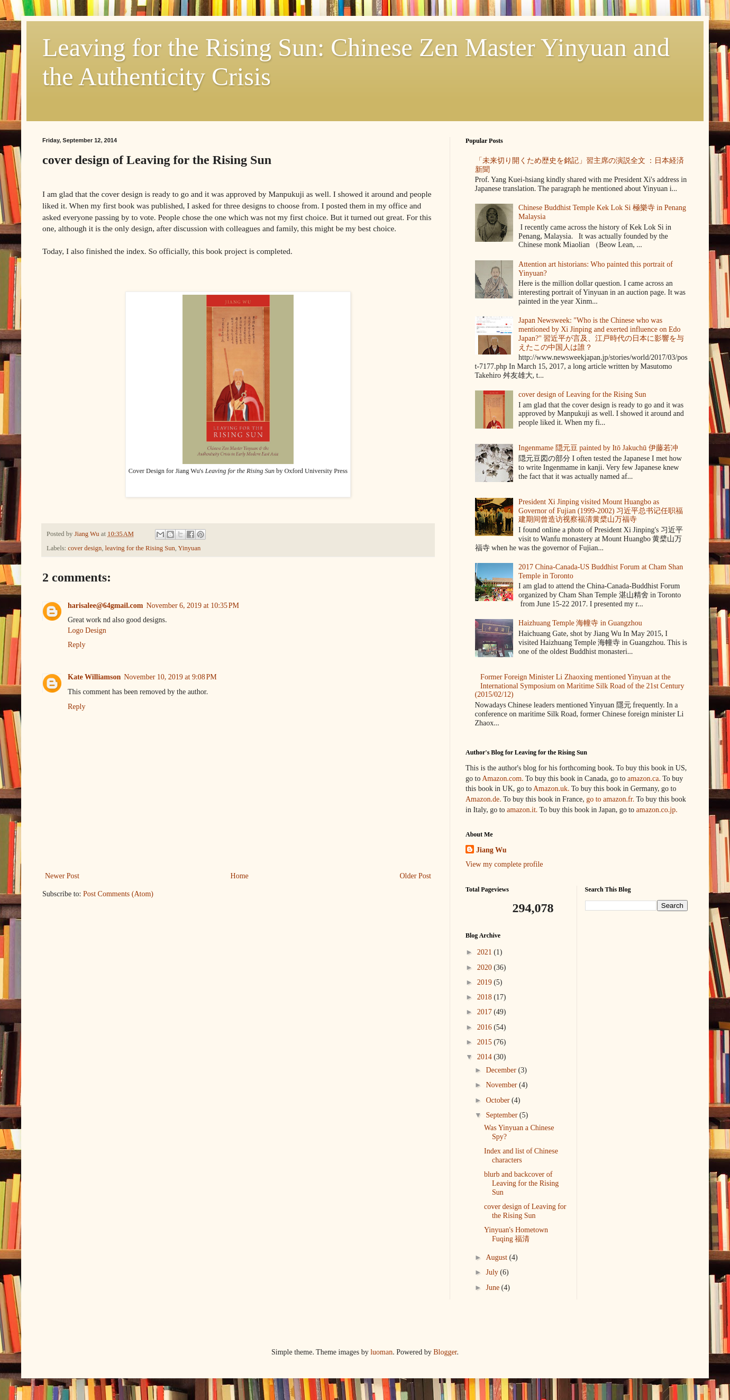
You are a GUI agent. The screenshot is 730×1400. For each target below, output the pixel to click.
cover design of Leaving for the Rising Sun (582, 394)
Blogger (445, 1352)
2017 (485, 1012)
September (502, 1115)
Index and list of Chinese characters (521, 1155)
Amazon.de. (483, 799)
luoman (381, 1352)
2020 (485, 967)
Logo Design (87, 630)
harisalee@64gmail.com (105, 606)
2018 (485, 997)
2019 (485, 982)
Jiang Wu (491, 850)
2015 (485, 1042)
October (499, 1100)
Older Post (416, 876)
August (497, 1257)
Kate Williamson (94, 677)
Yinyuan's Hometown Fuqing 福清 (516, 1234)
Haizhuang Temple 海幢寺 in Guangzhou (580, 623)
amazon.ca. (644, 779)
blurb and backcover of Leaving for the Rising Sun (521, 1183)
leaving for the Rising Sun (140, 548)
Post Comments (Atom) (118, 894)
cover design (85, 548)
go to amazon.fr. (610, 799)
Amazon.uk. (551, 789)
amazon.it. (522, 810)
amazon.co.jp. (657, 810)
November (502, 1085)
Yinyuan (189, 548)
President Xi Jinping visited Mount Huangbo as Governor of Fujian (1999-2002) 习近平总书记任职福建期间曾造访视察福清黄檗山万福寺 (600, 511)
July (493, 1272)
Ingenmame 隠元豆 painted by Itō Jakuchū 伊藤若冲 (598, 448)
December (502, 1070)
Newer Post (62, 876)
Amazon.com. (503, 779)
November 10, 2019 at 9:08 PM (170, 677)
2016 (485, 1027)
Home (240, 876)
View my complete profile (504, 864)
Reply (76, 645)
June (493, 1288)
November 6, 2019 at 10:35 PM (193, 606)
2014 (485, 1057)
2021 (485, 952)
